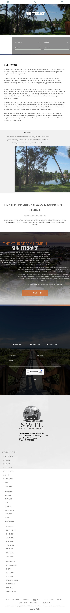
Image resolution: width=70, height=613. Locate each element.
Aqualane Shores (8, 456)
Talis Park (9, 576)
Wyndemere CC (11, 591)
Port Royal (10, 552)
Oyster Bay (10, 538)
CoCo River (6, 475)
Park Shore (10, 541)
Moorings (8, 514)
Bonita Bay (6, 464)
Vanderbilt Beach (12, 580)
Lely (6, 503)
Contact (59, 599)
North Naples (10, 530)
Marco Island (9, 510)
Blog (52, 599)
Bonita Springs (8, 471)
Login (35, 600)
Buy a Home (16, 599)
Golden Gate (9, 491)
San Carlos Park (11, 565)
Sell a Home (26, 599)
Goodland (8, 495)
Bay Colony (7, 460)
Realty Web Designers (59, 606)
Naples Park (10, 526)
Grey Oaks (8, 499)
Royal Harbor (10, 561)
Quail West (10, 556)
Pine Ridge (9, 549)
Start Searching (35, 298)
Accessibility (46, 603)
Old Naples (10, 534)
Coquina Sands (8, 479)
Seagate (8, 569)
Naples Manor (10, 521)
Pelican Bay (10, 545)
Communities (36, 599)
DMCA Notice (23, 603)
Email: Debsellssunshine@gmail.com (33, 435)
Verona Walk (10, 584)
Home (7, 599)
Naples (7, 517)
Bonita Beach (7, 468)
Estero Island (8, 486)
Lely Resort (9, 506)
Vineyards (9, 587)
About (45, 599)
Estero (5, 482)
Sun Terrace (10, 573)
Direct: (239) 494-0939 (28, 438)
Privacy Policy (34, 603)
